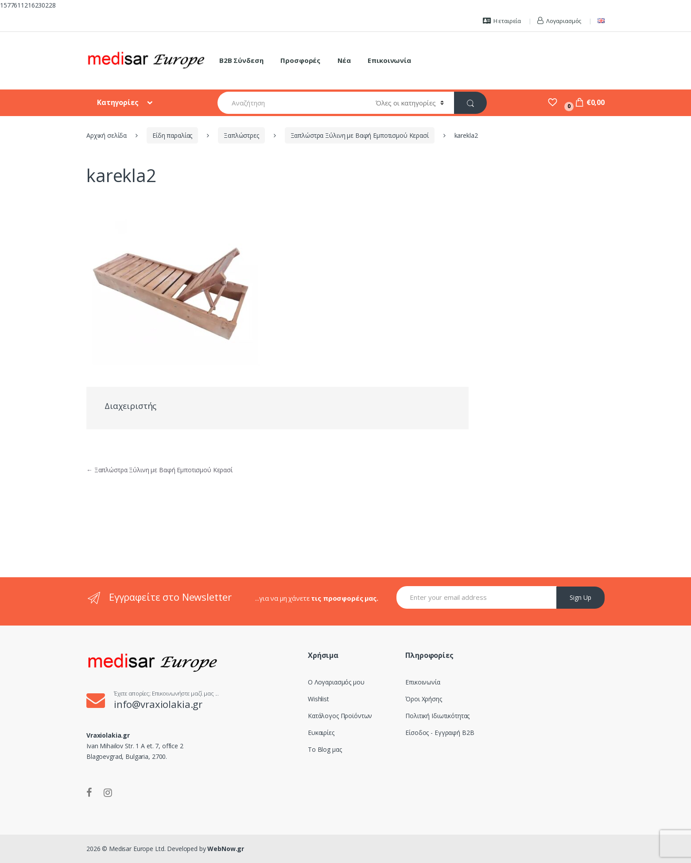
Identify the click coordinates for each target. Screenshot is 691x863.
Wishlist (318, 699)
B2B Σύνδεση (241, 60)
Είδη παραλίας (172, 135)
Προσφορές (300, 60)
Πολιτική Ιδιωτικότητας (437, 715)
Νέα (344, 60)
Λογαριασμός (559, 21)
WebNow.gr (225, 848)
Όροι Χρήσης (423, 699)
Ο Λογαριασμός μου (336, 682)
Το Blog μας (325, 749)
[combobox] (291, 103)
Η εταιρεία (502, 21)
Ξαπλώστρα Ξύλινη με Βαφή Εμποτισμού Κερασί (360, 135)
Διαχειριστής (130, 406)
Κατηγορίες (118, 102)
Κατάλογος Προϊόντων (340, 715)
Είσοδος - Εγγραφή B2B (439, 732)
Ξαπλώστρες (241, 135)
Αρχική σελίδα (106, 135)
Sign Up (580, 597)
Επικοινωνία (389, 60)
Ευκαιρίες (321, 732)
